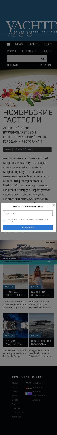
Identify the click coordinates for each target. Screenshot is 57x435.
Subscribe (28, 227)
